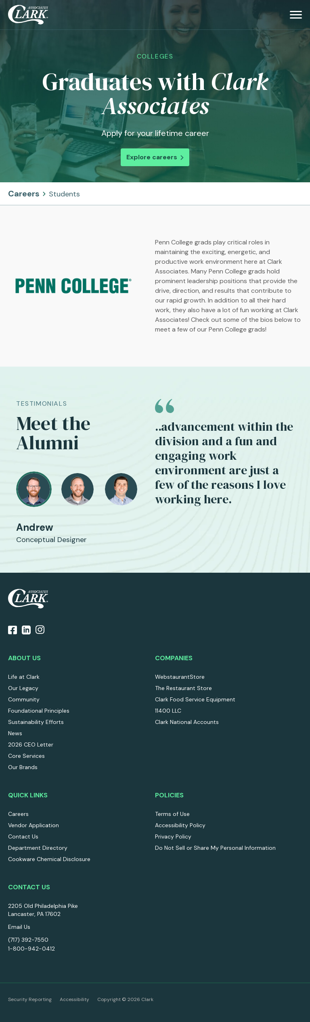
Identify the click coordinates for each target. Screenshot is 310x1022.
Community (24, 699)
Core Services (26, 755)
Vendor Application (33, 825)
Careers (44, 193)
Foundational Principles (38, 710)
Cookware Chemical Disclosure (49, 859)
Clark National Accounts (187, 722)
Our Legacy (23, 688)
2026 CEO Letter (30, 744)
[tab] (34, 489)
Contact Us (23, 836)
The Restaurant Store (183, 688)
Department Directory (37, 847)
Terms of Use (172, 814)
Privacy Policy (173, 836)
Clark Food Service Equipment (195, 699)
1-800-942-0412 (31, 948)
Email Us (19, 926)
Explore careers (155, 157)
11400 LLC (168, 710)
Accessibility (74, 999)
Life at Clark (24, 676)
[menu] (296, 15)
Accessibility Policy (180, 825)
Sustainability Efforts (36, 722)
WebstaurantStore (180, 676)
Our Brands (23, 767)
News (15, 733)
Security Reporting (30, 999)
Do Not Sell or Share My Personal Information (215, 847)
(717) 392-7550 (28, 939)
